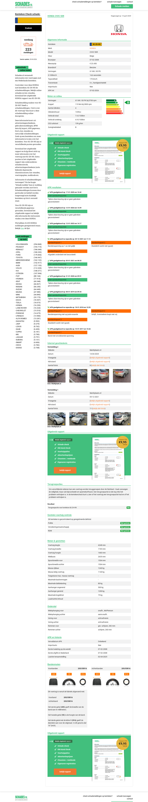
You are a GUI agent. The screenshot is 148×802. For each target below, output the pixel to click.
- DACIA (28, 300)
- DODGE (27, 347)
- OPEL (28, 252)
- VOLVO (28, 268)
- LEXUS (27, 326)
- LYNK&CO (28, 316)
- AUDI (28, 265)
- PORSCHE (28, 313)
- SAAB (27, 329)
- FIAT (28, 276)
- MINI (28, 294)
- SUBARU (27, 339)
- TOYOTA (28, 257)
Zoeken (28, 28)
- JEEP (27, 324)
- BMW (28, 263)
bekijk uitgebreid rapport (99, 358)
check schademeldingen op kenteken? (87, 2)
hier (22, 228)
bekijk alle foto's (98, 365)
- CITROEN (28, 273)
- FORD (28, 255)
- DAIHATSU (27, 321)
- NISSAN (28, 286)
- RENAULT (28, 249)
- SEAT (28, 281)
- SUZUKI (28, 289)
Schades (24, 5)
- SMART (27, 342)
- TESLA (28, 302)
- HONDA (28, 305)
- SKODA (28, 284)
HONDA (93, 48)
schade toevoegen (114, 2)
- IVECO (27, 345)
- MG (27, 334)
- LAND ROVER (28, 308)
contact (130, 2)
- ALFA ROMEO (28, 318)
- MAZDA (28, 292)
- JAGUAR (27, 337)
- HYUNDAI (28, 278)
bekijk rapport (65, 173)
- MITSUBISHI (28, 297)
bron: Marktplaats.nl (54, 384)
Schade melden (122, 6)
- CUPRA (27, 332)
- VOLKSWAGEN (28, 244)
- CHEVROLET (28, 310)
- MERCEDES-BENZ (28, 260)
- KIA (28, 270)
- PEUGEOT (28, 247)
